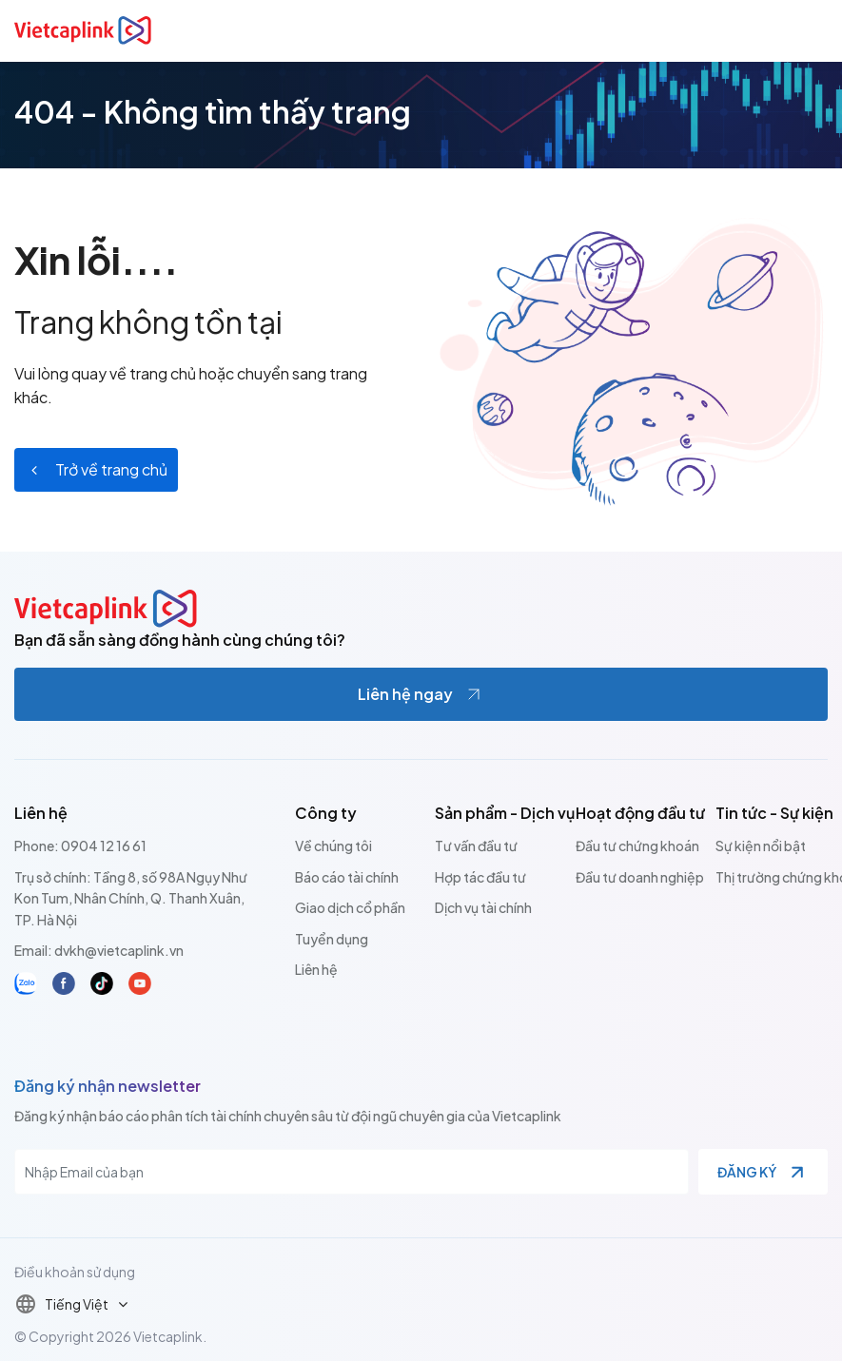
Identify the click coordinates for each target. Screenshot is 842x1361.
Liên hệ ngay (405, 694)
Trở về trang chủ (111, 469)
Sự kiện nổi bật (760, 845)
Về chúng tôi (333, 845)
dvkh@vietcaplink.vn (119, 950)
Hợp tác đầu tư (480, 876)
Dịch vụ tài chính (483, 907)
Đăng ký (746, 1171)
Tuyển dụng (331, 938)
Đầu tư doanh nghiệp (640, 876)
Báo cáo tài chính (347, 876)
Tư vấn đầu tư (476, 845)
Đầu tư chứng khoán (637, 845)
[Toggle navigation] (816, 30)
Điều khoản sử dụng (74, 1271)
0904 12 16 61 (104, 845)
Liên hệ (316, 969)
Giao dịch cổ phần (350, 907)
